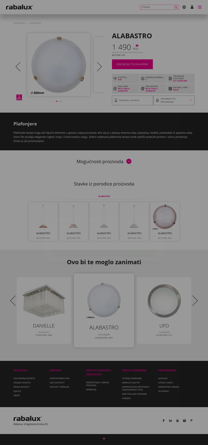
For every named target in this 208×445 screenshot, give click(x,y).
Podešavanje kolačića (70, 236)
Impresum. (88, 228)
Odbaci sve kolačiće (104, 236)
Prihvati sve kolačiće (138, 236)
